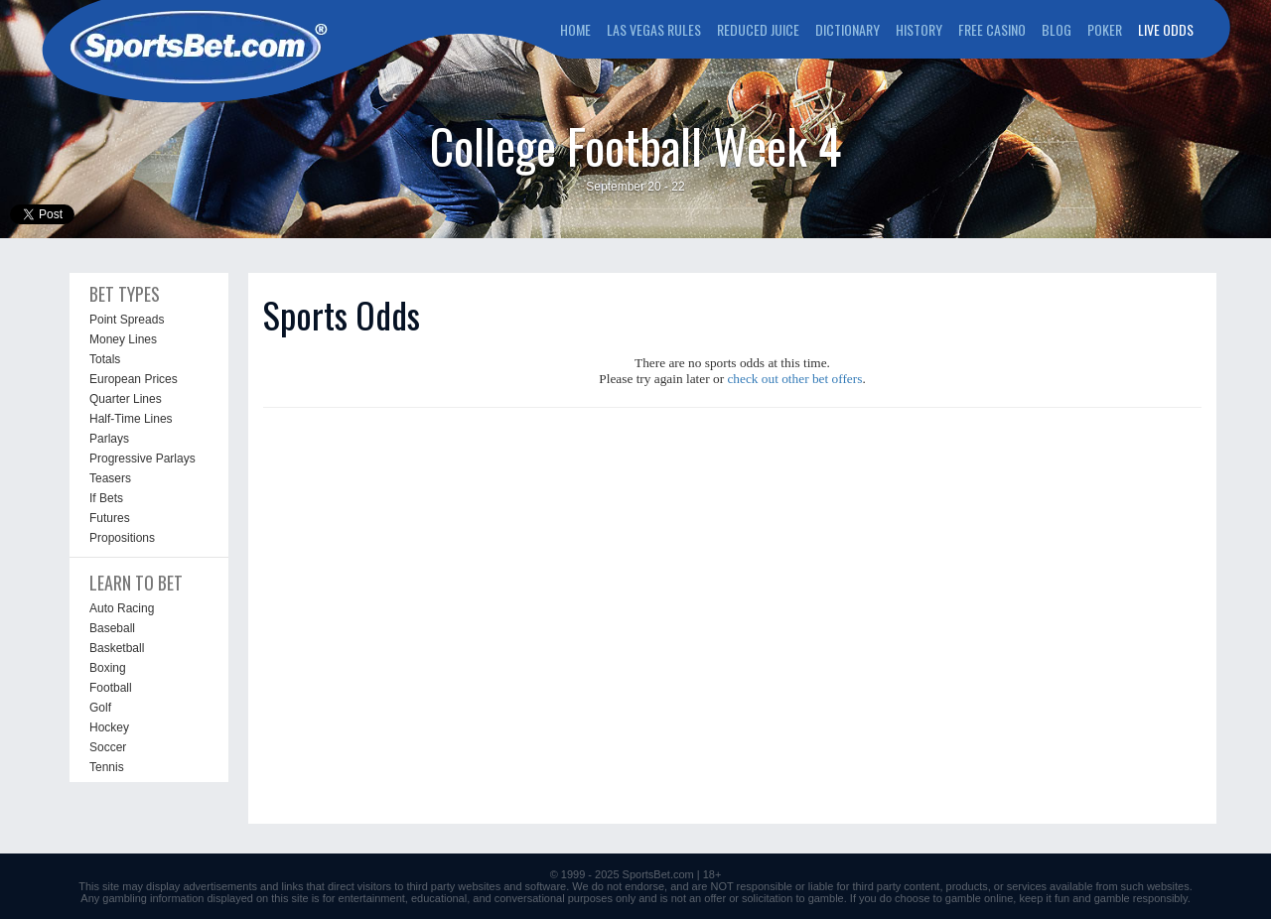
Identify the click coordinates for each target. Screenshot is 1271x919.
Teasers (110, 478)
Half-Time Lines (131, 419)
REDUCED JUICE (758, 29)
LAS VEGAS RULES (654, 29)
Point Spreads (126, 320)
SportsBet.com (658, 874)
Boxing (107, 668)
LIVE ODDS (1166, 29)
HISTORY (919, 29)
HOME (575, 29)
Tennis (106, 767)
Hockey (109, 727)
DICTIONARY (847, 29)
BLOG (1056, 29)
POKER (1104, 29)
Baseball (112, 628)
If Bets (106, 498)
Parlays (109, 439)
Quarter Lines (125, 399)
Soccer (107, 747)
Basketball (116, 648)
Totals (104, 359)
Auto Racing (121, 608)
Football (110, 688)
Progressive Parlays (142, 458)
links (292, 886)
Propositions (122, 538)
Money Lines (123, 339)
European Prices (133, 379)
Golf (100, 708)
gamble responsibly (1141, 898)
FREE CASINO (992, 29)
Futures (109, 518)
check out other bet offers (794, 378)
